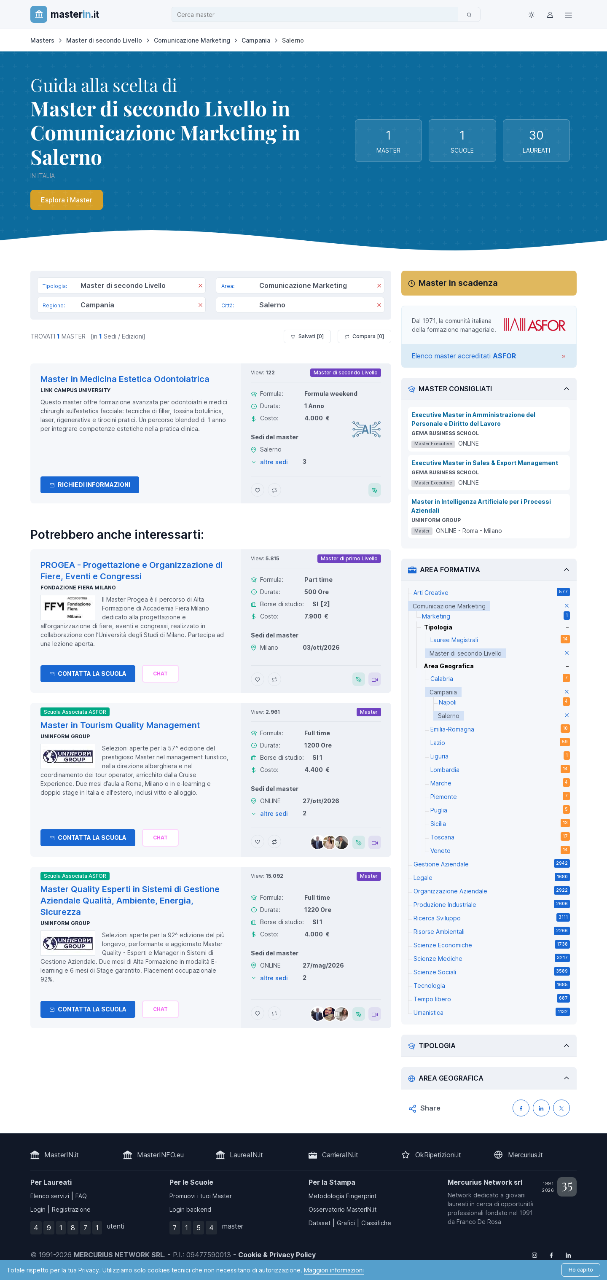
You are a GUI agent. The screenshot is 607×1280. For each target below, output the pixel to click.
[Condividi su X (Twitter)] (561, 1108)
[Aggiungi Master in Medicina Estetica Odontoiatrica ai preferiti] (257, 490)
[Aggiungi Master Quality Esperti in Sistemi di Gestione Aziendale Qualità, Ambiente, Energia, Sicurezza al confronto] (274, 1013)
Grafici (346, 1222)
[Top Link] (568, 14)
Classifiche (376, 1222)
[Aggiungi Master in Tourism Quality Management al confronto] (274, 841)
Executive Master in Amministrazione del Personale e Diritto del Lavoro (473, 419)
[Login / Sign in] (549, 14)
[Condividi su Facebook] (521, 1108)
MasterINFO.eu (160, 1155)
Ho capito (581, 1270)
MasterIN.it (61, 1155)
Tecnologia (492, 985)
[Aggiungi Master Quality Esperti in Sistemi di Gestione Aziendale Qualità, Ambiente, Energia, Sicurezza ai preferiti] (257, 1013)
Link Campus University (75, 390)
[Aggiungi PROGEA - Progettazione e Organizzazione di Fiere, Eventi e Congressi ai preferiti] (257, 679)
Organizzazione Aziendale (492, 890)
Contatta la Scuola (87, 673)
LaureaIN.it (246, 1155)
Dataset (319, 1222)
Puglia (500, 809)
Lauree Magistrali (500, 639)
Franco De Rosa (479, 1221)
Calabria (500, 678)
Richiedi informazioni (89, 484)
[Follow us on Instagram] (534, 1254)
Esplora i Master (66, 200)
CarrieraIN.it (340, 1155)
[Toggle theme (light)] (531, 14)
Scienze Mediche (492, 958)
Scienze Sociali (492, 971)
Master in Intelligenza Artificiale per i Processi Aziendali (481, 506)
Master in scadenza (458, 283)
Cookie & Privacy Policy (277, 1254)
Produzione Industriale (492, 904)
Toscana (500, 836)
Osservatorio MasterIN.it (342, 1209)
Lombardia (500, 769)
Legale (492, 877)
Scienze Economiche (492, 944)
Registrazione (71, 1209)
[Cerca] (469, 14)
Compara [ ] (364, 336)
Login (38, 1209)
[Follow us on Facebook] (551, 1254)
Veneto (500, 850)
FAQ (81, 1195)
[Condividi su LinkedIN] (541, 1108)
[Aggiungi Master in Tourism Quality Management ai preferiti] (257, 841)
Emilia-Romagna (500, 728)
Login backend (190, 1209)
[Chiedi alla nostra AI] (160, 674)
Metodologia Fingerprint (342, 1195)
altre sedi (274, 461)
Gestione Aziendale (492, 863)
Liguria (500, 755)
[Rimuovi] (200, 286)
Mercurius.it (525, 1155)
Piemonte (500, 796)
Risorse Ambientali (492, 931)
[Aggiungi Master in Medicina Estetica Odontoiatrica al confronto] (274, 490)
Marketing (496, 615)
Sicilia (500, 823)
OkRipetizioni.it (438, 1155)
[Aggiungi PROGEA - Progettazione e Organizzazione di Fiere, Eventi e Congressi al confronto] (274, 679)
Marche (500, 782)
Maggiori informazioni (334, 1270)
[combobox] (317, 14)
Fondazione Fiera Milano (78, 587)
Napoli (504, 701)
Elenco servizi (49, 1195)
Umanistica (492, 1012)
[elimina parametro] (567, 606)
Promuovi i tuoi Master (200, 1195)
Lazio (500, 742)
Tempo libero (492, 998)
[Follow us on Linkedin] (568, 1254)
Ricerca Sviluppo (492, 917)
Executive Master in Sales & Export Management (484, 462)
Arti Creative (492, 592)
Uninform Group (65, 736)
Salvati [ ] (307, 336)
